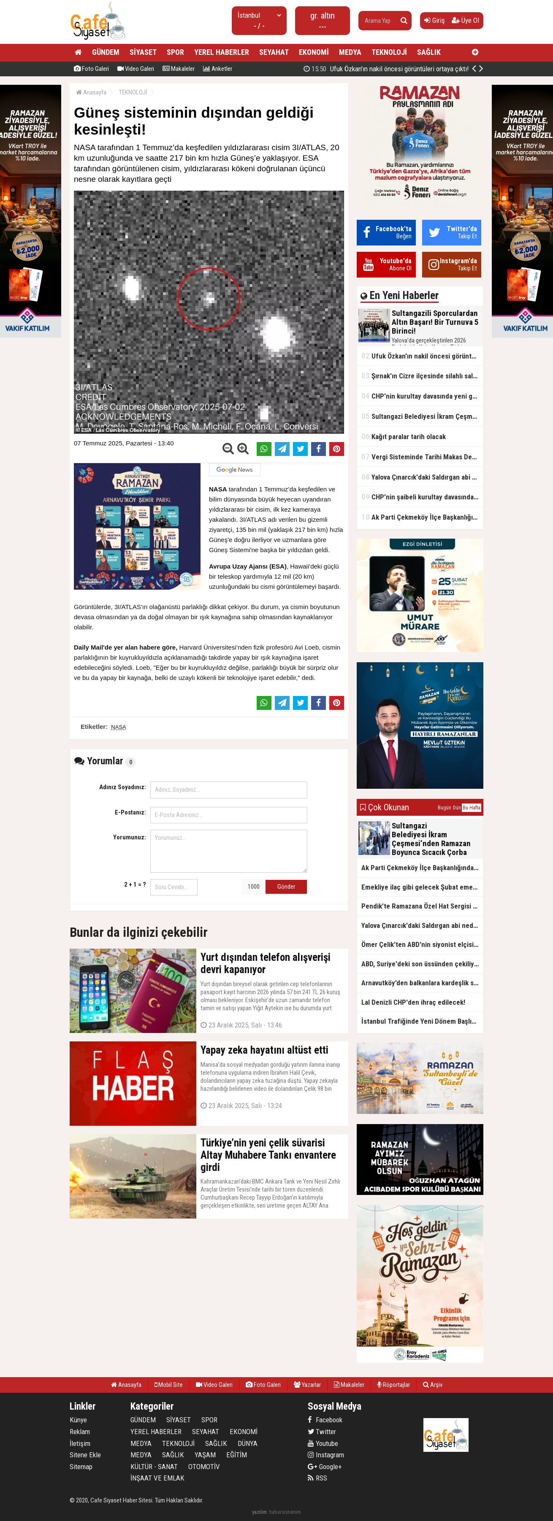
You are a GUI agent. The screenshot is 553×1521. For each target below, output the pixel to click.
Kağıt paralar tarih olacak (403, 436)
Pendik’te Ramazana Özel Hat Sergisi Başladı (422, 906)
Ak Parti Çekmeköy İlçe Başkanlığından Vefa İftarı (422, 517)
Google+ (325, 1466)
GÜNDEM (105, 52)
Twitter (322, 1431)
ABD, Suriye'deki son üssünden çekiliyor (420, 964)
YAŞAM (205, 1455)
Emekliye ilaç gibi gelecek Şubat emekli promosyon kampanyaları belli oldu (422, 887)
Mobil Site (169, 1385)
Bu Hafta (471, 808)
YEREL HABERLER (221, 52)
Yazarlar (307, 1385)
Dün (457, 808)
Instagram (326, 1455)
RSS (317, 1478)
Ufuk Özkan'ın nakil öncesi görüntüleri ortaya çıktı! (422, 356)
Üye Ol (465, 20)
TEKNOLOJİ (389, 52)
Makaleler (179, 69)
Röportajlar (393, 1385)
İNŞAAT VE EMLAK (157, 1478)
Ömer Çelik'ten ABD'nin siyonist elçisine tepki (422, 944)
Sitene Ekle (85, 1455)
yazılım (259, 1512)
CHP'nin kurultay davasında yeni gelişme (422, 396)
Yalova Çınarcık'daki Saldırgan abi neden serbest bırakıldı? (422, 477)
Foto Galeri (91, 69)
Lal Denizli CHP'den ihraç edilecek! (413, 1002)
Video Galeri (135, 69)
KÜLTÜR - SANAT (154, 1466)
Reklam (80, 1431)
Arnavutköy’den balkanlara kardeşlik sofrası (422, 983)
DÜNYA (248, 1443)
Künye (78, 1420)
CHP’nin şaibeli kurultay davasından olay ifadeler (422, 497)
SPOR (175, 52)
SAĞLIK (429, 52)
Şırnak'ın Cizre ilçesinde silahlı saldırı (422, 375)
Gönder (286, 886)
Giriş (434, 20)
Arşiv (432, 1385)
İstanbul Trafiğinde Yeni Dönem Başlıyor (421, 1021)
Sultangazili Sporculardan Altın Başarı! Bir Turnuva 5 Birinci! (397, 69)
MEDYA (350, 52)
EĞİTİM (236, 1455)
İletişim (80, 1443)
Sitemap (81, 1466)
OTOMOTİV (204, 1466)
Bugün (444, 808)
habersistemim (285, 1512)
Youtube (323, 1443)
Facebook (325, 1420)
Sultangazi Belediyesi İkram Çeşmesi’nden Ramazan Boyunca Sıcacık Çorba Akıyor (422, 416)
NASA (118, 727)
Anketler (217, 69)
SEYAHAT (274, 52)
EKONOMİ (314, 52)
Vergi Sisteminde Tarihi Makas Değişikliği (422, 456)
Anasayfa (91, 92)
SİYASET (143, 52)
